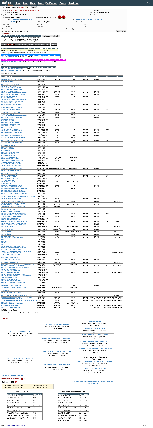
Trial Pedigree (51, 3)
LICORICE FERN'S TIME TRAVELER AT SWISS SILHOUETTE (19, 300)
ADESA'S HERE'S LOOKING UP (10, 173)
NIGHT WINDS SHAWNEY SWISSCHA (12, 130)
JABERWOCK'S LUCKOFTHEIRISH (11, 107)
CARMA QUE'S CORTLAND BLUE (11, 165)
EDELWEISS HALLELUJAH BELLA (11, 122)
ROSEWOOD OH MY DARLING (10, 262)
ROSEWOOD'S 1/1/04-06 (8, 154)
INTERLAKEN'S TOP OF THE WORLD (12, 160)
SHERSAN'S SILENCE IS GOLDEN (89, 19)
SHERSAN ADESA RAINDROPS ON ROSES (14, 93)
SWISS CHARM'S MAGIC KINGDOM (11, 135)
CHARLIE (4, 241)
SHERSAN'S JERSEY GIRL (9, 279)
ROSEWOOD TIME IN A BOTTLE (10, 307)
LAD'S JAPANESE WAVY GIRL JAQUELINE (13, 287)
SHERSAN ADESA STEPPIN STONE (11, 79)
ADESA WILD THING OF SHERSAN (11, 69)
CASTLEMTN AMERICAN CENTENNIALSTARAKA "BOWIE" (18, 196)
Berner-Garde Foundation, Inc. (16, 425)
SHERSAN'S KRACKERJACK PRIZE (11, 285)
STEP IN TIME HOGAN (7, 81)
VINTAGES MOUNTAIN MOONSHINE (11, 142)
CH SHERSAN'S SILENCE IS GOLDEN (20, 358)
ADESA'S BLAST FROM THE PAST (11, 292)
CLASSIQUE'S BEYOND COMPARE (11, 109)
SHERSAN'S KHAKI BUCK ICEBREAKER (13, 282)
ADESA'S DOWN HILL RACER (10, 272)
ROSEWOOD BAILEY (7, 147)
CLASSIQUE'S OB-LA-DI (8, 114)
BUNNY (3, 239)
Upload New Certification (51, 36)
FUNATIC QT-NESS (6, 233)
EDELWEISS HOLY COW (8, 126)
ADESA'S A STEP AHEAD (8, 78)
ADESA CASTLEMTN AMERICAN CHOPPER (14, 193)
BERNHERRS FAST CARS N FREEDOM (12, 190)
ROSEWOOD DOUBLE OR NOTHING (12, 304)
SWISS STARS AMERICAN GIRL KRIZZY (13, 206)
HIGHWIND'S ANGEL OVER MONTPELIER (13, 215)
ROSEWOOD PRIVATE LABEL (10, 305)
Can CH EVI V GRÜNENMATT (95, 328)
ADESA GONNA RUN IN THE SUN (11, 84)
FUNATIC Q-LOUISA (7, 226)
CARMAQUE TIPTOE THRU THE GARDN (13, 168)
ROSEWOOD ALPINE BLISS (9, 145)
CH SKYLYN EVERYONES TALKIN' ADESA (95, 341)
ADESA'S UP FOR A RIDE (8, 177)
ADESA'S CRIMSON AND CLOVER (11, 280)
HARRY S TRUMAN (6, 127)
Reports (63, 3)
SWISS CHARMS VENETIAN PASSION (12, 185)
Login (149, 3)
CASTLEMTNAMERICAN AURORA (11, 200)
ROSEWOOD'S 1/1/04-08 (8, 155)
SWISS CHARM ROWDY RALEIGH (11, 134)
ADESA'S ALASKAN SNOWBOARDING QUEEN (15, 267)
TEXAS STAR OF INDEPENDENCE (11, 252)
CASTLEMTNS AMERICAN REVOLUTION (13, 203)
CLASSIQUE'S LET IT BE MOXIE (10, 112)
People (40, 3)
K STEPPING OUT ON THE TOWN (11, 249)
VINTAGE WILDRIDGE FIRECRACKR (12, 140)
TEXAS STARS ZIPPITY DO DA (10, 256)
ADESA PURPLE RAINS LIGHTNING (11, 89)
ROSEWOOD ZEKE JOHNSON (10, 152)
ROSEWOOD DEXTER (7, 149)
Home (18, 3)
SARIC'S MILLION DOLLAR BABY (11, 163)
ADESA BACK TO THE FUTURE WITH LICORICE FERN (17, 295)
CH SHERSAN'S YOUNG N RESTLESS (95, 368)
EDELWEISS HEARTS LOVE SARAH (11, 124)
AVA (2, 208)
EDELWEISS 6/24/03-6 (7, 121)
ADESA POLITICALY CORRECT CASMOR (13, 94)
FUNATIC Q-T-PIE (6, 234)
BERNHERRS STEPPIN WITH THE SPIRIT (13, 191)
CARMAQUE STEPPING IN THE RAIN (12, 167)
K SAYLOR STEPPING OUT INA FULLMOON (14, 248)
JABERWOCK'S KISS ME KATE (10, 106)
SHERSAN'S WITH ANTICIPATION (11, 70)
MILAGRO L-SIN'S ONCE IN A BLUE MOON (13, 224)
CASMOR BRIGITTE (7, 98)
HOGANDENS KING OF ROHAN (10, 219)
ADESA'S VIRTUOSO (7, 261)
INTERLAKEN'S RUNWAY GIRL (10, 159)
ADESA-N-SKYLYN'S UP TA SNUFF (11, 172)
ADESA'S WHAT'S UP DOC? (9, 178)
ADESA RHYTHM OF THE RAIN (10, 91)
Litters (32, 3)
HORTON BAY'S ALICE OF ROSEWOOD (13, 144)
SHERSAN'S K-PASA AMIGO (9, 284)
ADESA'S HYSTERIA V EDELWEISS (11, 117)
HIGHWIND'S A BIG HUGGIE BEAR (11, 211)
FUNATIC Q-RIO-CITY (7, 229)
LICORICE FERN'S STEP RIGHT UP (11, 299)
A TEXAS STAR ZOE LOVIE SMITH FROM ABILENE (16, 251)
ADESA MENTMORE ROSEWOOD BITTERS (14, 116)
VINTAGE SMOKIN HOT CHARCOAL (11, 139)
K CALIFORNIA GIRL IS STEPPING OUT (12, 246)
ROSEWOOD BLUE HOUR (8, 302)
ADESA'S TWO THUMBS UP (9, 175)
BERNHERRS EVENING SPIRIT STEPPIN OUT (14, 188)
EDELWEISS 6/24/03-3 (7, 119)
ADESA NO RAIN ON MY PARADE (11, 88)
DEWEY (3, 243)
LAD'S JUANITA (5, 290)
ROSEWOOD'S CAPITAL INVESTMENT (12, 266)
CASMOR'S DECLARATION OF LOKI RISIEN (14, 99)
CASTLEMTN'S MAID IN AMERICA (11, 205)
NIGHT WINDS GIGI (6, 183)
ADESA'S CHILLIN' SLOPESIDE (10, 271)
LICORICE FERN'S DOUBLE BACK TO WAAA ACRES (16, 297)
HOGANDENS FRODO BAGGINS (10, 218)
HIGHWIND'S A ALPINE (8, 210)
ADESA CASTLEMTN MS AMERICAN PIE (13, 195)
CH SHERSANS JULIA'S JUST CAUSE (57, 365)
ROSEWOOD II (5, 150)
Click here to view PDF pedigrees (12, 375)
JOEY (2, 244)
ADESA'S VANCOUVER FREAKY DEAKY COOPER (16, 276)
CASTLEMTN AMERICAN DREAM (11, 198)
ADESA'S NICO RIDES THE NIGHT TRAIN (13, 274)
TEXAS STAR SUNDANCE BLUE (10, 254)
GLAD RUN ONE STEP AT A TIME (11, 259)
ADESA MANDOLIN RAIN (8, 86)
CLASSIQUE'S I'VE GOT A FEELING (11, 111)
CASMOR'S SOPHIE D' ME (8, 102)
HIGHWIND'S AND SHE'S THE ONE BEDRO (13, 213)
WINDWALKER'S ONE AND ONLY (11, 162)
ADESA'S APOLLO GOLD (8, 269)
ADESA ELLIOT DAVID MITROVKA (11, 170)
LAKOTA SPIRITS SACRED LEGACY (12, 216)
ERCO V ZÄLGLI (95, 321)
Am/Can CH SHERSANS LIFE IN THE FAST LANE (95, 348)
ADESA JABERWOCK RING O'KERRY (12, 104)
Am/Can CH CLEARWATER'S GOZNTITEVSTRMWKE (95, 361)
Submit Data (73, 3)
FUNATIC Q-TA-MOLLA (8, 231)
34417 (13, 22)
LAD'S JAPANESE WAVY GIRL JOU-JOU (13, 289)
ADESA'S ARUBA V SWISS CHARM (11, 129)
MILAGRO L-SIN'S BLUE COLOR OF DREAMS (14, 221)
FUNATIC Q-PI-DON (7, 228)
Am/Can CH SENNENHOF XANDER (57, 325)
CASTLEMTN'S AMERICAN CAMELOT (12, 201)
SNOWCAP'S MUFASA (7, 236)
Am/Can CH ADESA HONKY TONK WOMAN (57, 338)
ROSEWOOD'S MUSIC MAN (9, 157)
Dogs (25, 3)
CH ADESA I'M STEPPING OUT (19, 331)
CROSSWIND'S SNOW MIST (9, 277)
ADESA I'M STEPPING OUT (21, 19)
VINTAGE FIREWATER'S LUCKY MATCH (13, 137)
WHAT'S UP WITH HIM (7, 180)
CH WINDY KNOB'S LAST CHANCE (95, 355)
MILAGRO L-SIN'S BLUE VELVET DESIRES (13, 223)
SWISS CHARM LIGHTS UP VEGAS (11, 132)
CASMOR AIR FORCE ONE (9, 96)
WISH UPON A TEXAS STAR (9, 257)
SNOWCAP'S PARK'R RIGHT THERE (12, 238)
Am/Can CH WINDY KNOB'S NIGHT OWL (57, 351)
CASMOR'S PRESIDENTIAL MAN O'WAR (13, 101)
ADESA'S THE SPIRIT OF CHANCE (11, 187)
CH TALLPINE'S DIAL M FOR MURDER (95, 335)
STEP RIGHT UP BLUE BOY (9, 83)
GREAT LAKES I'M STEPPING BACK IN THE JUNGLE (17, 294)
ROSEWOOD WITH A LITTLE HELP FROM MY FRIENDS (17, 264)
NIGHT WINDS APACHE (8, 182)
